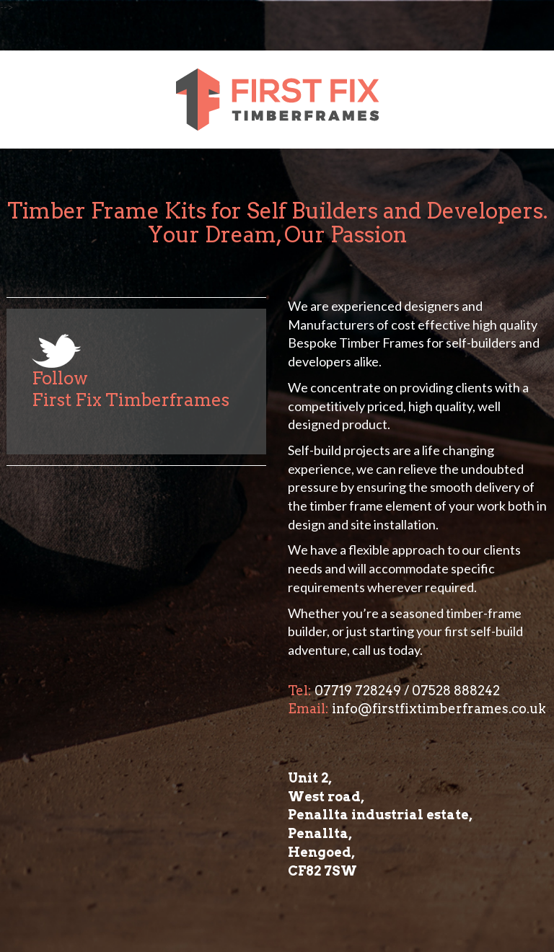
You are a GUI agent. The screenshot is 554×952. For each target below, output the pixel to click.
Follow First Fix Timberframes (130, 389)
